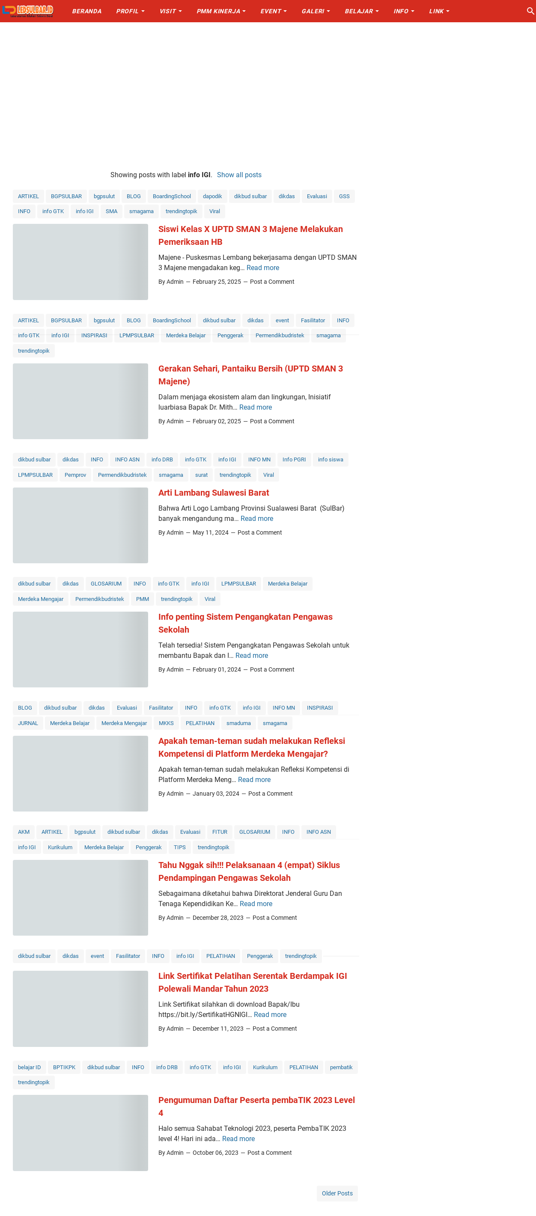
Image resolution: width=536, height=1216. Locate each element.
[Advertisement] (268, 95)
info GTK (53, 211)
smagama (141, 211)
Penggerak (230, 335)
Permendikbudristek (280, 335)
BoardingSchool (172, 196)
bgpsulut (104, 196)
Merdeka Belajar (185, 335)
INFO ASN (127, 459)
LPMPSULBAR (136, 335)
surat (201, 475)
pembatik (341, 1067)
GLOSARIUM (106, 583)
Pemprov (75, 475)
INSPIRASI (94, 335)
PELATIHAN (200, 723)
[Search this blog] (531, 11)
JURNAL (28, 723)
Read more (263, 268)
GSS (344, 196)
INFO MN (259, 459)
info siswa (330, 459)
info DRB (162, 459)
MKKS (166, 723)
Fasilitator (313, 320)
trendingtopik (181, 211)
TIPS (180, 847)
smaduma (238, 723)
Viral (214, 211)
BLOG (134, 196)
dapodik (212, 196)
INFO (24, 211)
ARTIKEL (28, 196)
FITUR (219, 832)
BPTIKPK (64, 1067)
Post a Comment (272, 281)
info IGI (85, 211)
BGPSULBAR (66, 196)
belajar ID (29, 1067)
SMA (111, 211)
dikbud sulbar (250, 196)
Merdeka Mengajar (40, 599)
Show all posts (239, 175)
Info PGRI (294, 459)
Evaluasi (317, 196)
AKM (24, 832)
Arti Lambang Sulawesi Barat (213, 493)
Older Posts (337, 1193)
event (282, 320)
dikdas (287, 196)
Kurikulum (60, 847)
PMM (142, 599)
